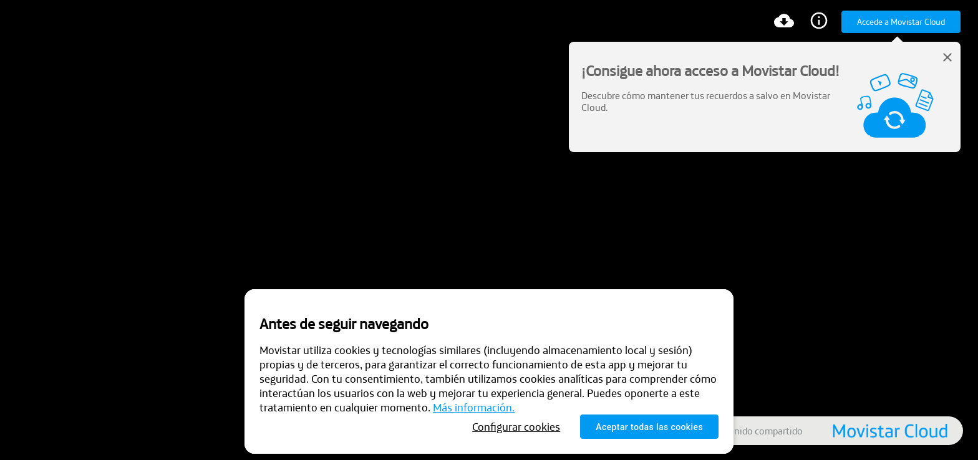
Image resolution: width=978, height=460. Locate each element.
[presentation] (489, 230)
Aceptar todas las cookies (649, 427)
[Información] (818, 22)
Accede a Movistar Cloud (901, 21)
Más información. (474, 407)
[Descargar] (784, 22)
